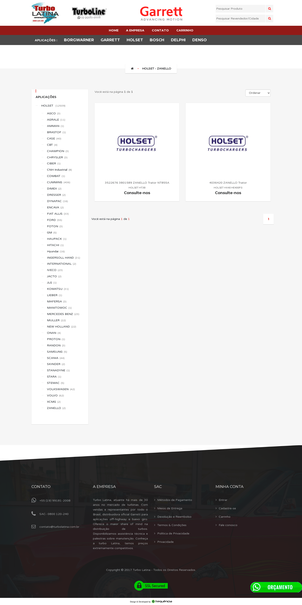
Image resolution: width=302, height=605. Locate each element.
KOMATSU (58, 289)
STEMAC (55, 383)
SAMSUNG (57, 351)
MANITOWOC (59, 308)
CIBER (54, 163)
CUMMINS (58, 182)
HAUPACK (56, 239)
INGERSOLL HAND (63, 257)
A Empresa (104, 486)
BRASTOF (56, 132)
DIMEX (54, 188)
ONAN (54, 333)
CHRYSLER (57, 157)
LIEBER (54, 295)
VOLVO (55, 395)
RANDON (56, 345)
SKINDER (56, 364)
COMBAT (56, 176)
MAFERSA (56, 301)
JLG (52, 282)
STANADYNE (58, 370)
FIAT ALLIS (58, 213)
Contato (41, 486)
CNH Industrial (59, 170)
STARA (54, 376)
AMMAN (55, 126)
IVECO (55, 270)
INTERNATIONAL (61, 264)
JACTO (54, 276)
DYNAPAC (57, 201)
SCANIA (56, 358)
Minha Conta (229, 486)
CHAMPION (58, 151)
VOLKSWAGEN (61, 389)
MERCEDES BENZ (63, 314)
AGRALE (56, 119)
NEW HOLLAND (61, 326)
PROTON (56, 339)
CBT (52, 145)
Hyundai (56, 251)
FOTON (55, 226)
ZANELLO (56, 408)
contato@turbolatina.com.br (59, 527)
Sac (158, 486)
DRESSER (56, 195)
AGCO (53, 113)
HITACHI (55, 245)
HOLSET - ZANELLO (156, 68)
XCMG (54, 402)
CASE (54, 138)
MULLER (56, 320)
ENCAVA (55, 207)
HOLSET (53, 105)
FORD (54, 220)
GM (52, 232)
